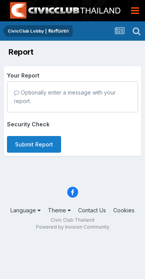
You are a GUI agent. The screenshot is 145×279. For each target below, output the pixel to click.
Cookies (124, 210)
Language (25, 210)
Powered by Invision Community (72, 227)
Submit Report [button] (34, 144)
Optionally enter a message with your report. (65, 96)
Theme (59, 210)
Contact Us (92, 210)
